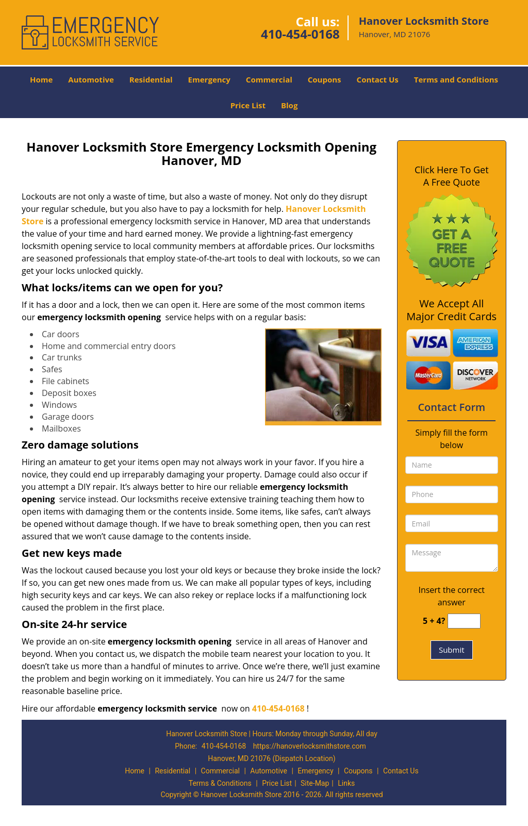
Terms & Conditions (220, 783)
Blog (289, 105)
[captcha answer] (464, 621)
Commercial (269, 79)
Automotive (91, 79)
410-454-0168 (300, 33)
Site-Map (315, 783)
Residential (151, 79)
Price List (248, 105)
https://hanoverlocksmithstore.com (309, 746)
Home (41, 79)
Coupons (324, 79)
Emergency (209, 79)
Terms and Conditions (456, 79)
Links (346, 783)
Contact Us (378, 79)
